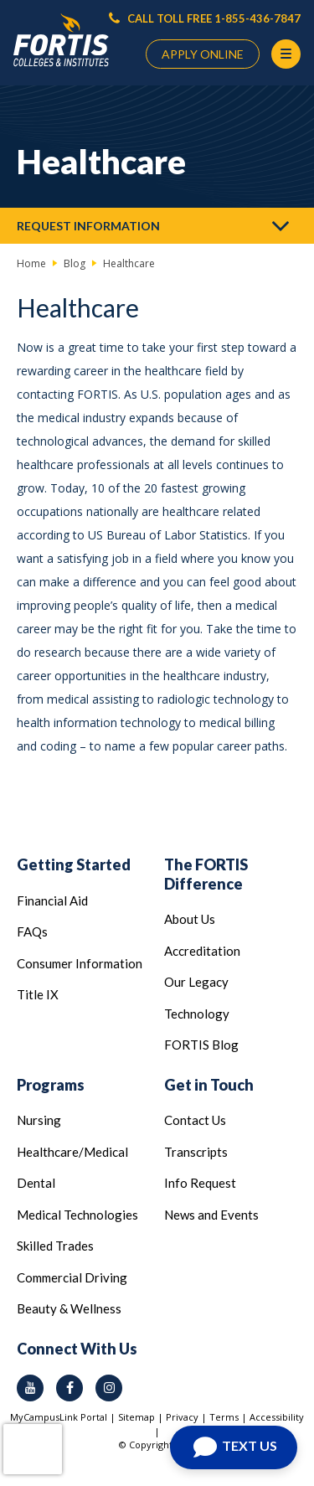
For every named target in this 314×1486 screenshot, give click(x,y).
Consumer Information (79, 963)
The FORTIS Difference (206, 874)
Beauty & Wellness (69, 1308)
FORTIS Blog (201, 1044)
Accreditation (202, 950)
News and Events (211, 1214)
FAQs (32, 931)
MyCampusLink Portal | (64, 1417)
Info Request (200, 1182)
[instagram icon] (108, 1388)
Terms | (229, 1417)
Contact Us (195, 1119)
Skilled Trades (55, 1245)
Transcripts (196, 1151)
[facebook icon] (69, 1388)
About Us (189, 918)
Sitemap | (142, 1417)
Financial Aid (52, 900)
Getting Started (74, 864)
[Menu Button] (286, 54)
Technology (196, 1013)
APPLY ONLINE (203, 54)
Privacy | (187, 1417)
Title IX (38, 994)
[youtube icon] (30, 1388)
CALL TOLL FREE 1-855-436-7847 (205, 18)
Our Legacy (196, 981)
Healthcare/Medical (72, 1151)
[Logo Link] (61, 40)
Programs (51, 1085)
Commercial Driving (72, 1277)
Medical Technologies (77, 1214)
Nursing (39, 1119)
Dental (36, 1182)
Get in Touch (209, 1085)
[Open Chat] (233, 1447)
